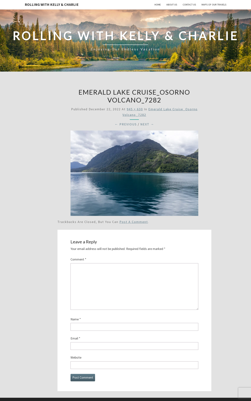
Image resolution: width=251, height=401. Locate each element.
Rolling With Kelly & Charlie (52, 4)
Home (157, 4)
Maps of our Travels (214, 4)
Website (76, 357)
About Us (171, 4)
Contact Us (189, 4)
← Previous (126, 124)
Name (76, 319)
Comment (78, 259)
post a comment (133, 222)
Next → (147, 124)
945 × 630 (135, 109)
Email (75, 338)
